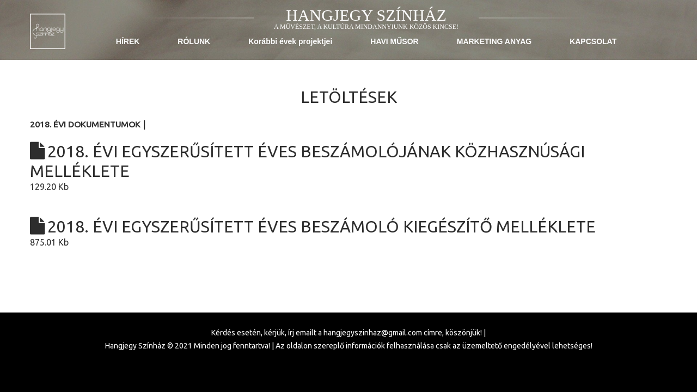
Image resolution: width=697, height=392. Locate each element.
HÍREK (128, 41)
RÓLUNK (194, 41)
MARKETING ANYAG (494, 41)
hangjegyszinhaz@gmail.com (372, 332)
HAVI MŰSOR (394, 41)
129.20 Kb (348, 167)
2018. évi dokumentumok (86, 125)
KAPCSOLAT (593, 41)
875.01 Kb (348, 232)
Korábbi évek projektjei (290, 41)
